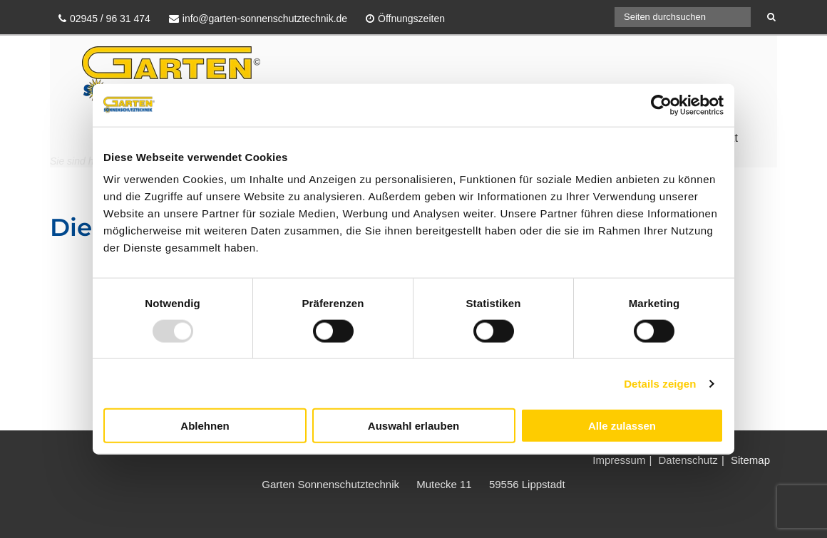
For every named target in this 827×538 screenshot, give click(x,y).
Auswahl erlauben (413, 426)
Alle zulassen (622, 426)
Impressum (618, 460)
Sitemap (750, 460)
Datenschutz (687, 460)
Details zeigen (660, 383)
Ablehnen (204, 426)
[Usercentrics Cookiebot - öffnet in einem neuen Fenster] (661, 104)
